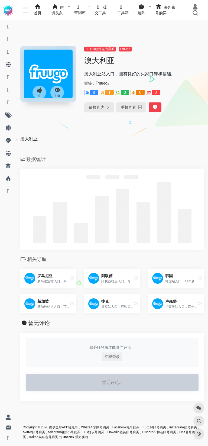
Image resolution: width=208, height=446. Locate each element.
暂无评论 (39, 323)
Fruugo (125, 49)
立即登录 (112, 356)
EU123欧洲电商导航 (100, 49)
